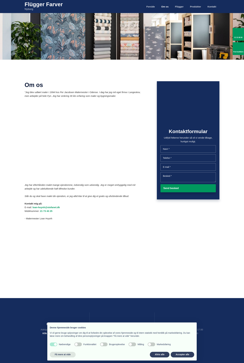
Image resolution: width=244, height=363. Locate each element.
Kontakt (211, 6)
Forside (150, 6)
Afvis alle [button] (159, 354)
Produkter (195, 6)
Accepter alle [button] (182, 354)
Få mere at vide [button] (63, 354)
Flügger (179, 6)
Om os (165, 6)
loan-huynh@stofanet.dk (46, 207)
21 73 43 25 (46, 211)
